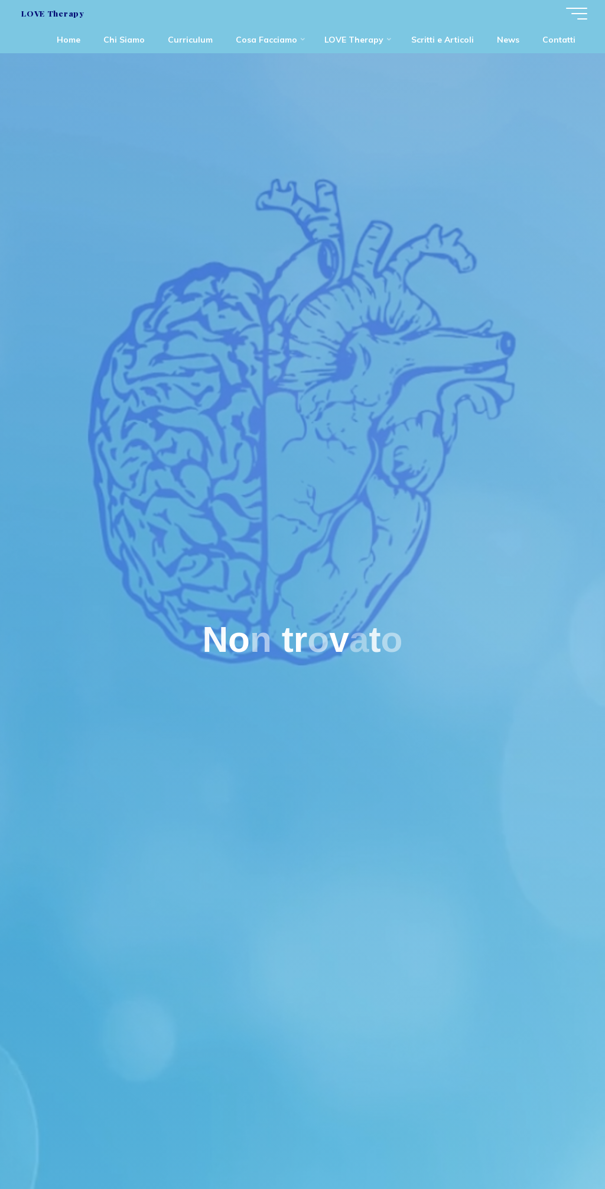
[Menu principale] (576, 14)
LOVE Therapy (52, 13)
